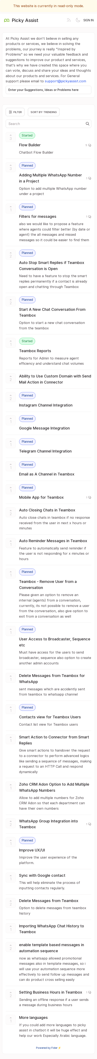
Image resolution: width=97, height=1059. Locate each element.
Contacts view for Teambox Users (50, 717)
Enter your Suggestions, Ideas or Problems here (43, 90)
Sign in (88, 20)
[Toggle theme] (78, 20)
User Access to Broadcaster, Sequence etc (54, 642)
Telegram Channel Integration (45, 451)
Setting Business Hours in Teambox (50, 992)
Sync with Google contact (42, 875)
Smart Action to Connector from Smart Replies (54, 740)
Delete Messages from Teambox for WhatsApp (52, 678)
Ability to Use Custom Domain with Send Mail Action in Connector (55, 379)
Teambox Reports (35, 351)
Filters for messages (37, 216)
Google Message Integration (44, 428)
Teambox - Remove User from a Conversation (48, 584)
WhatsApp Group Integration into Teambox (48, 824)
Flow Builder (30, 145)
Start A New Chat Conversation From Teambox (52, 312)
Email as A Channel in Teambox (46, 474)
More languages (33, 1017)
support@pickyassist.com (65, 81)
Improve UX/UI (32, 850)
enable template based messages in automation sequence (51, 948)
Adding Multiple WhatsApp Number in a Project (50, 178)
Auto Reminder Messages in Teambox (53, 541)
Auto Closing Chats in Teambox (47, 510)
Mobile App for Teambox (41, 497)
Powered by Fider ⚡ (48, 1047)
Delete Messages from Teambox (48, 900)
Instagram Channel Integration (45, 405)
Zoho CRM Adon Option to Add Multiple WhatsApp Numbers (54, 787)
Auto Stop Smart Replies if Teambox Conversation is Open (51, 265)
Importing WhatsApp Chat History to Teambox (51, 929)
